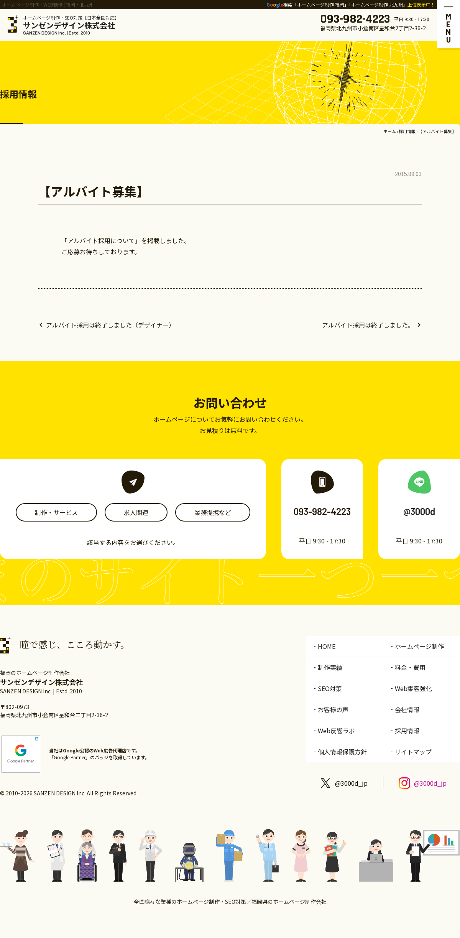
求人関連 (136, 512)
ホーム (389, 131)
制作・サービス (56, 512)
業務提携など (212, 512)
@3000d (419, 511)
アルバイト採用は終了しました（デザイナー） (110, 324)
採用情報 (407, 131)
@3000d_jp (351, 783)
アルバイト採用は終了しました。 (368, 324)
